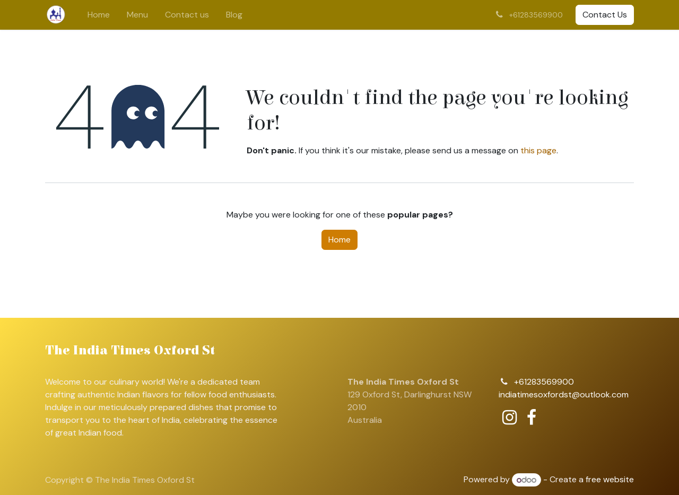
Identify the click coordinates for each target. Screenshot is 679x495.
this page (538, 150)
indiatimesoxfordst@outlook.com (564, 394)
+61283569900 (544, 381)
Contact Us (604, 14)
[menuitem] (98, 14)
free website (610, 479)
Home (339, 239)
